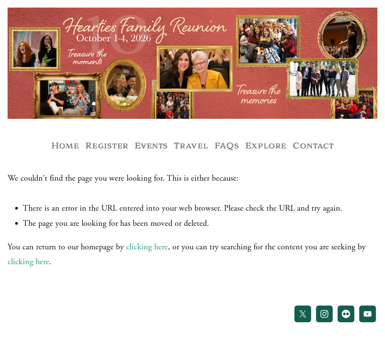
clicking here (147, 247)
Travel (191, 145)
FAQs (226, 145)
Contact (313, 145)
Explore (265, 145)
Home (65, 145)
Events (151, 145)
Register (106, 145)
